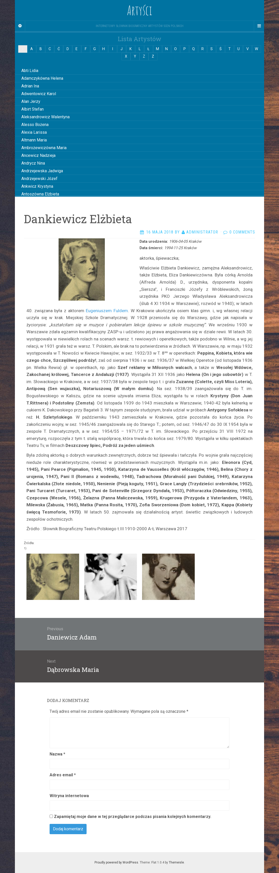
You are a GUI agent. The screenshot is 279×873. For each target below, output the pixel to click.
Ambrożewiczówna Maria (44, 147)
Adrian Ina (30, 86)
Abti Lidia (29, 70)
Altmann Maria (34, 140)
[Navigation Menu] (259, 26)
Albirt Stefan (32, 109)
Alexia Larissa (34, 132)
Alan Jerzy (30, 101)
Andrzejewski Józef (39, 178)
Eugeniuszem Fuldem (106, 310)
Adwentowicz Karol (38, 93)
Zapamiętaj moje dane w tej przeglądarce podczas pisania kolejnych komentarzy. (132, 816)
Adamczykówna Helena (42, 78)
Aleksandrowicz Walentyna (45, 116)
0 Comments (242, 232)
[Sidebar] (20, 26)
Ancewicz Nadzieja (38, 155)
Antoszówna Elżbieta (40, 194)
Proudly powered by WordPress (116, 862)
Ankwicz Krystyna (37, 186)
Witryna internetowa (69, 795)
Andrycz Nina (33, 163)
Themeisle (176, 862)
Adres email (63, 774)
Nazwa (57, 754)
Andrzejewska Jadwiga (42, 170)
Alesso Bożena (35, 124)
